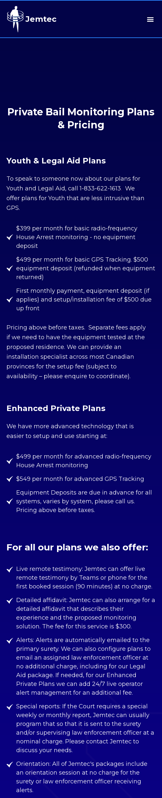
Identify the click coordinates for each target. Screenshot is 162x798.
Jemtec (41, 19)
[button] (150, 19)
